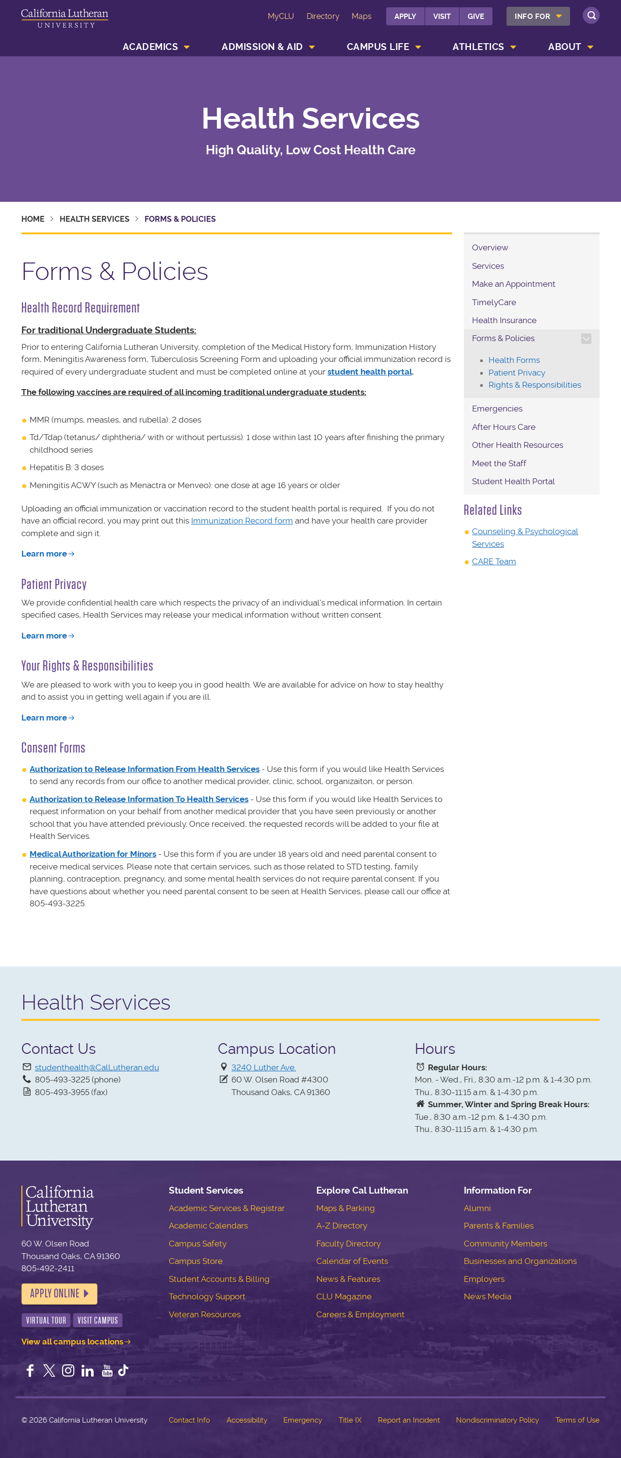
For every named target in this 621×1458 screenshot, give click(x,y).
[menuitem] (538, 16)
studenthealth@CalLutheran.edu (97, 1067)
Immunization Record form (242, 520)
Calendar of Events (352, 1261)
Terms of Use (578, 1420)
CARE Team (494, 561)
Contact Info (189, 1420)
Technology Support (207, 1296)
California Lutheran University (64, 23)
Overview (490, 247)
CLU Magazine (344, 1296)
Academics (151, 46)
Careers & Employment (360, 1314)
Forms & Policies (503, 338)
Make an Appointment (514, 284)
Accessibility (247, 1420)
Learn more (44, 553)
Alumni (477, 1208)
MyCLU (281, 16)
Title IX (350, 1420)
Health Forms (514, 360)
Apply (405, 16)
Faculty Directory (348, 1243)
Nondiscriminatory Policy (497, 1420)
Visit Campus (98, 1320)
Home (33, 219)
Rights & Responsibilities (535, 385)
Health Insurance (504, 320)
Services (488, 266)
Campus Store (196, 1261)
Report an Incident (409, 1420)
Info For (532, 16)
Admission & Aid (262, 46)
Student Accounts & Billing (219, 1279)
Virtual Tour (46, 1320)
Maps (362, 16)
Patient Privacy (517, 372)
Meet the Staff (499, 463)
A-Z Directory (341, 1225)
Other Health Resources (517, 445)
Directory (323, 16)
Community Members (505, 1243)
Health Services (310, 119)
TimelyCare (494, 302)
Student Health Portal (513, 481)
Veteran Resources (205, 1314)
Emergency (302, 1420)
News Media (487, 1296)
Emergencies (497, 408)
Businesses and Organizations (520, 1261)
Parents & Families (499, 1225)
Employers (484, 1279)
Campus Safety (198, 1243)
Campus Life (378, 46)
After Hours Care (504, 427)
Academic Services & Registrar (227, 1208)
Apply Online (55, 1293)
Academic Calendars (208, 1225)
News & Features (348, 1279)
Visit (442, 16)
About (565, 46)
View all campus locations (72, 1341)
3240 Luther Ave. (263, 1067)
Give (476, 16)
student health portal (369, 372)
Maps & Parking (345, 1208)
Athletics (479, 46)
